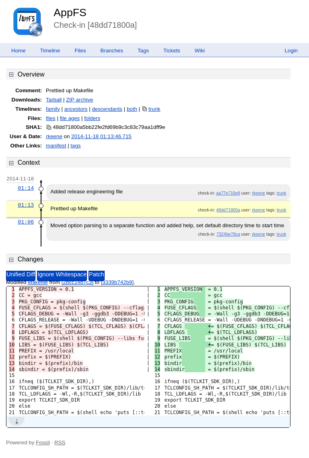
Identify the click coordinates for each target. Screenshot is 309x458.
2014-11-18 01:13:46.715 (101, 136)
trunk (154, 109)
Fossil (43, 442)
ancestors (76, 109)
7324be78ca (228, 234)
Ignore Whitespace (62, 274)
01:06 (26, 222)
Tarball (54, 100)
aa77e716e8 (228, 193)
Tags (143, 51)
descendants (107, 109)
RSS (59, 442)
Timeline (50, 51)
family (53, 109)
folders (92, 118)
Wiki (200, 51)
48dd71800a (228, 209)
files (51, 118)
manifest (56, 146)
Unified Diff (20, 274)
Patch (96, 274)
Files (80, 51)
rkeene (54, 136)
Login (291, 51)
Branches (112, 51)
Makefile (38, 282)
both (132, 109)
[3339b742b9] (117, 282)
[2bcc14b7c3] (77, 282)
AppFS (70, 12)
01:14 (26, 188)
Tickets (171, 51)
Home (18, 51)
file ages (70, 118)
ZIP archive (79, 100)
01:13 (26, 205)
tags (75, 146)
